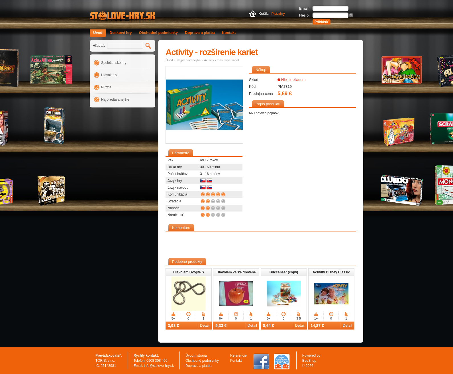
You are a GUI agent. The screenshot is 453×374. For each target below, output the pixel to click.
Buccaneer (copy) (284, 272)
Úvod (98, 33)
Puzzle (106, 87)
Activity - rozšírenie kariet (221, 60)
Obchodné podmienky (158, 33)
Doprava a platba (200, 33)
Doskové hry (121, 33)
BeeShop (309, 361)
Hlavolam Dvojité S (188, 272)
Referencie (238, 355)
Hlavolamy (109, 75)
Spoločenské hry (113, 63)
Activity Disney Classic (331, 272)
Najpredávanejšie (115, 99)
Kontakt (229, 33)
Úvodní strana (196, 355)
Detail (204, 325)
